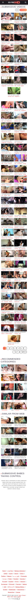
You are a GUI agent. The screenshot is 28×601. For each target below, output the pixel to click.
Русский (4, 581)
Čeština (3, 576)
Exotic (2, 323)
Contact (19, 596)
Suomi (11, 573)
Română (15, 579)
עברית (5, 579)
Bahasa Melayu (20, 587)
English (5, 589)
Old (19, 206)
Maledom (3, 184)
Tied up (22, 43)
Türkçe (22, 573)
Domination (17, 43)
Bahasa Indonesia (20, 571)
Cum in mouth (10, 85)
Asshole (16, 216)
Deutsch (22, 581)
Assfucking (19, 142)
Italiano (25, 584)
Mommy (20, 174)
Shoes (7, 53)
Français (18, 584)
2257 (12, 596)
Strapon (9, 280)
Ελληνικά (11, 584)
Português (24, 576)
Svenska (22, 579)
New (17, 10)
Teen (9, 195)
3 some (20, 32)
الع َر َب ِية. (16, 576)
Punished (21, 227)
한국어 (17, 581)
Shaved (10, 163)
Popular (23, 10)
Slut (2, 22)
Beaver (3, 64)
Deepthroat (22, 22)
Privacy (23, 595)
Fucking (23, 291)
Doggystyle (17, 22)
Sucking (9, 32)
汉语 (5, 587)
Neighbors (22, 53)
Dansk (16, 573)
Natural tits (9, 269)
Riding (5, 195)
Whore (10, 301)
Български (4, 584)
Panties (10, 53)
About (15, 596)
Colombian (6, 22)
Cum (10, 153)
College (24, 163)
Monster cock (4, 75)
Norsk (4, 571)
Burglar (23, 195)
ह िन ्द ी (11, 587)
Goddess (10, 323)
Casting (16, 206)
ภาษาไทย (10, 571)
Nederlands (12, 589)
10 (21, 352)
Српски (18, 592)
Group (12, 43)
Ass (9, 75)
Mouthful (3, 110)
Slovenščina (20, 589)
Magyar (9, 576)
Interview (23, 206)
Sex (15, 323)
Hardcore (3, 43)
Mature (16, 32)
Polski (10, 579)
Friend (18, 323)
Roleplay (3, 259)
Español (11, 581)
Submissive (17, 64)
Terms (20, 595)
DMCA (8, 596)
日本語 (5, 573)
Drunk (7, 64)
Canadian (6, 301)
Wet (15, 85)
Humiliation (6, 206)
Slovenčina (11, 592)
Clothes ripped (20, 85)
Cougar (24, 174)
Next (24, 352)
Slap (20, 333)
